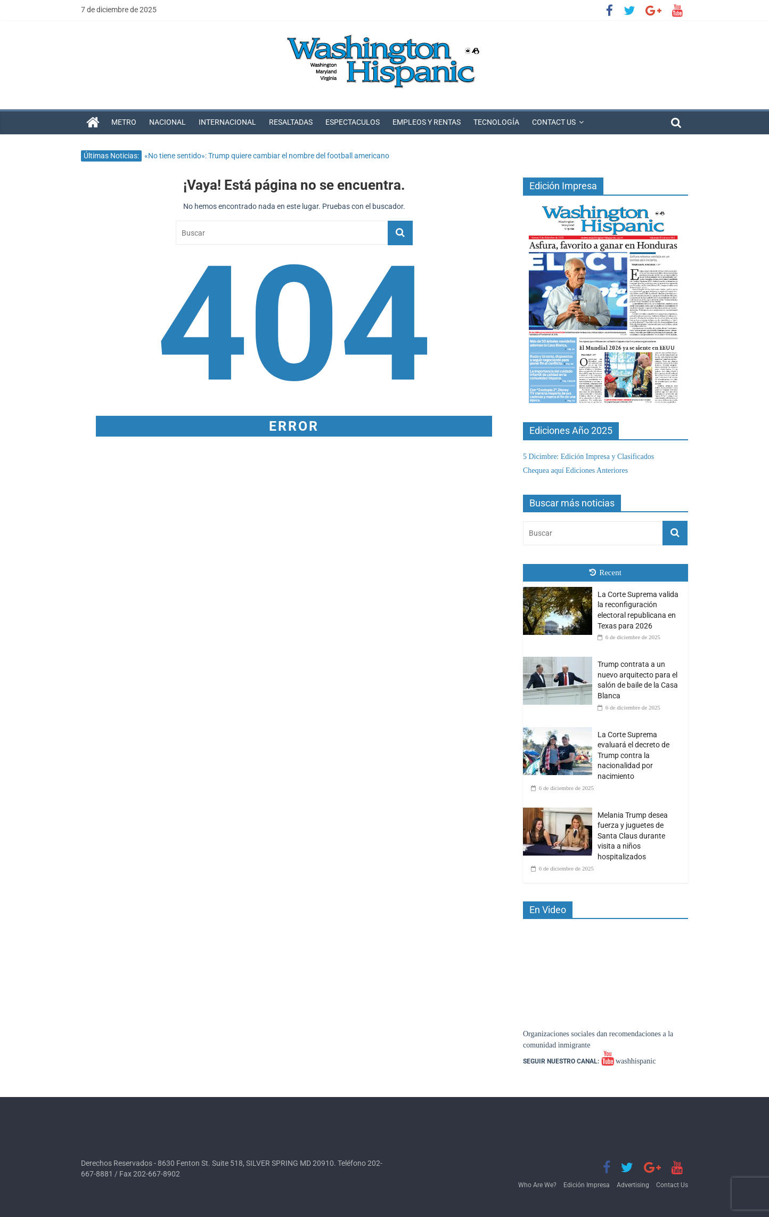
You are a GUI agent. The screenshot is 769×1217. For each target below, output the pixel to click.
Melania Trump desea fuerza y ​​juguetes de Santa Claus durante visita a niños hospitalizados (633, 836)
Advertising (633, 1185)
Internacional (227, 122)
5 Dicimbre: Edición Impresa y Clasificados (588, 457)
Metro (123, 122)
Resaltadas (291, 122)
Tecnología (496, 122)
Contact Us (554, 122)
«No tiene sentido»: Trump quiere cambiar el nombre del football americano (266, 155)
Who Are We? (537, 1185)
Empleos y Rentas (426, 122)
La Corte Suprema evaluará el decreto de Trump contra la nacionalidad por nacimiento (633, 755)
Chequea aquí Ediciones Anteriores (575, 470)
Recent (605, 572)
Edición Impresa (586, 1185)
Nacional (167, 122)
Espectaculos (352, 122)
